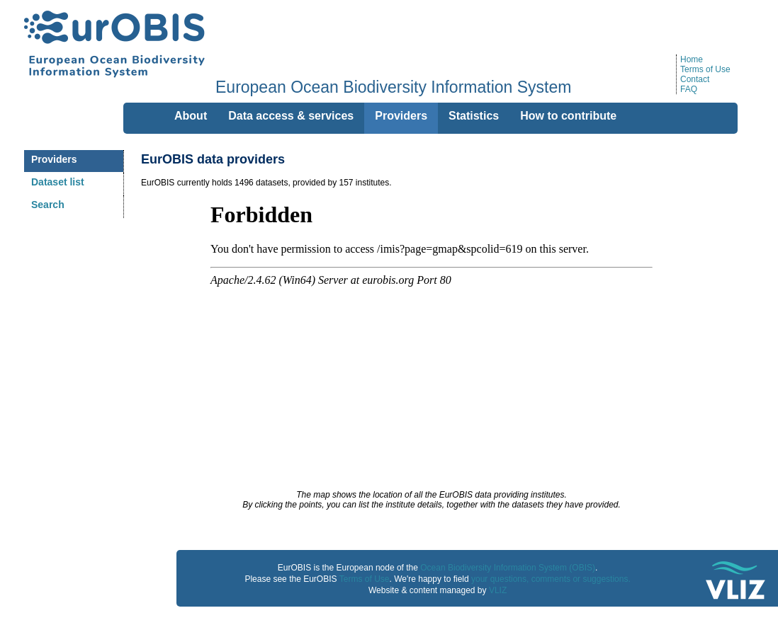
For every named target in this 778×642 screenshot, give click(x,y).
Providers (54, 159)
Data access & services (291, 116)
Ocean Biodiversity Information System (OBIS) (507, 568)
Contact (694, 79)
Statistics (474, 116)
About (190, 116)
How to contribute (568, 116)
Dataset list (57, 182)
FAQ (688, 89)
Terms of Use (705, 69)
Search (47, 204)
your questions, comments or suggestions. (551, 579)
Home (691, 59)
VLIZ (498, 590)
